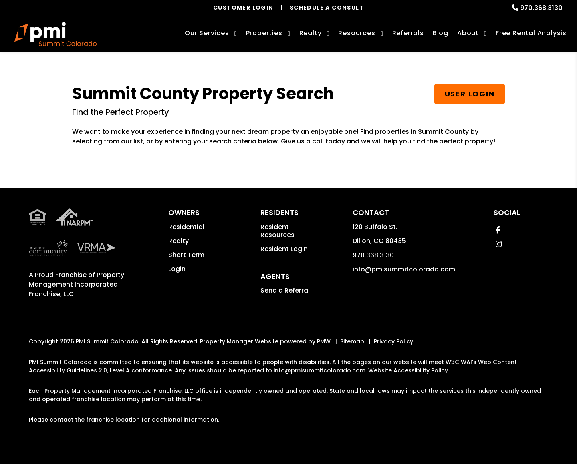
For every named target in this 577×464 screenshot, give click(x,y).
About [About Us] (468, 33)
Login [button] (177, 268)
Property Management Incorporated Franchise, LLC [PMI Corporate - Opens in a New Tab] (76, 284)
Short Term (186, 254)
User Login (470, 94)
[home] (55, 34)
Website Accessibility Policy (408, 370)
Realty (178, 240)
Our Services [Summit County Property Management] (207, 33)
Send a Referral (285, 290)
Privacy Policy (393, 341)
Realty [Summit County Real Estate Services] (310, 33)
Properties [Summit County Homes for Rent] (264, 33)
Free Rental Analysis (531, 33)
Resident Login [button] (284, 248)
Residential (186, 226)
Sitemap (352, 341)
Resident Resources (277, 230)
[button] (498, 230)
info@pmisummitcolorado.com (404, 269)
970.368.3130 (541, 7)
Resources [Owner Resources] (356, 33)
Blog (440, 33)
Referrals (408, 33)
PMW (324, 341)
